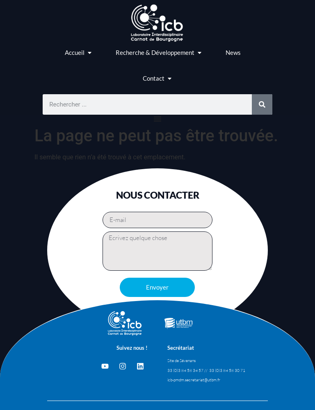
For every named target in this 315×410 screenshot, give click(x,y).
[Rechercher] (262, 104)
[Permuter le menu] (157, 119)
